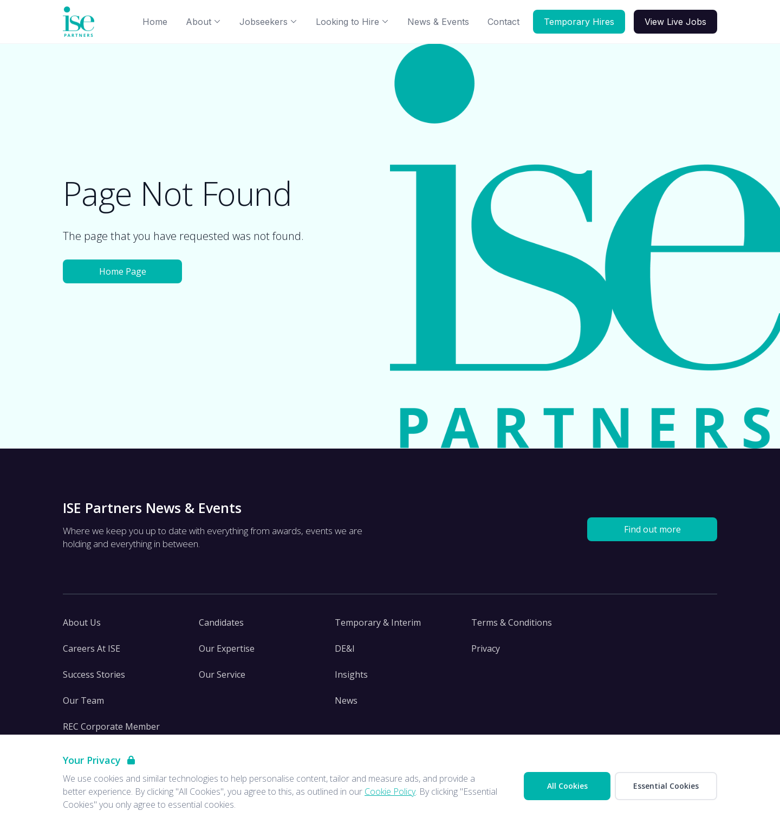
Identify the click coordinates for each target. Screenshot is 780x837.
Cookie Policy (390, 791)
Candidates (221, 622)
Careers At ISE (91, 648)
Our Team (83, 700)
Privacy (485, 648)
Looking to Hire (352, 21)
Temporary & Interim (378, 622)
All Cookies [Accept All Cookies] (567, 786)
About (203, 21)
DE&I (345, 648)
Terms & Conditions (511, 622)
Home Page (122, 271)
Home (154, 21)
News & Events (438, 21)
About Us (82, 622)
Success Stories (94, 674)
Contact (503, 21)
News (346, 700)
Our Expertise (227, 648)
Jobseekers (268, 21)
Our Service (222, 674)
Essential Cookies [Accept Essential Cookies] (666, 786)
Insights (351, 674)
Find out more (652, 529)
